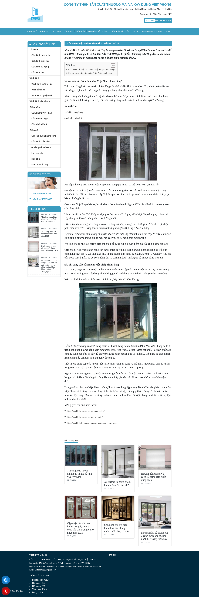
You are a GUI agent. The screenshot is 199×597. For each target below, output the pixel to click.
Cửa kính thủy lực (40, 61)
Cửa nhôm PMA (39, 124)
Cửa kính (44, 31)
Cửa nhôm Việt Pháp (120, 31)
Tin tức (135, 31)
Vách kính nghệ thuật (42, 95)
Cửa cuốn (80, 31)
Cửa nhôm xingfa (40, 118)
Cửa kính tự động (40, 67)
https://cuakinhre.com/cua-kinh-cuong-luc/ (86, 411)
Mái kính (36, 159)
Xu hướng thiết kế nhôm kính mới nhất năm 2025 (49, 234)
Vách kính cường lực (42, 84)
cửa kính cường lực (73, 118)
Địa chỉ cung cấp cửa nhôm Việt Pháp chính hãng (90, 73)
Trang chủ (32, 31)
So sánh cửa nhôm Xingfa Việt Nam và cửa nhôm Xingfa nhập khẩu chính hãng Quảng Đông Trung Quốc (49, 266)
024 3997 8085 (163, 20)
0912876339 (45, 193)
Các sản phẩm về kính (152, 31)
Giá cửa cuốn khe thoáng (44, 136)
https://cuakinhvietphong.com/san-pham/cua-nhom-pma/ (92, 423)
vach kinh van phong (74, 112)
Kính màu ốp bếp (40, 164)
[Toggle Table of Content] (112, 65)
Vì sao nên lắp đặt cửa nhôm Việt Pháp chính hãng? (91, 69)
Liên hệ (168, 31)
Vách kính (56, 31)
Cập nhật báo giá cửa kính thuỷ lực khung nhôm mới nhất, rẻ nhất (116, 528)
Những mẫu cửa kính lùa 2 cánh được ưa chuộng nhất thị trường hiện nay (154, 535)
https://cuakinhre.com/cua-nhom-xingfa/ (85, 417)
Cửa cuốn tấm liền (41, 141)
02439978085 (45, 199)
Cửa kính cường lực (41, 55)
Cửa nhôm (68, 31)
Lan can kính (38, 153)
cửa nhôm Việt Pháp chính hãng (90, 50)
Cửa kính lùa (38, 72)
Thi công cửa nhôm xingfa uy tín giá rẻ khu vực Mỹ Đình (79, 473)
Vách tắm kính (39, 90)
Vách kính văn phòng (98, 31)
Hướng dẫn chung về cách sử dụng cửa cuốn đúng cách (153, 476)
